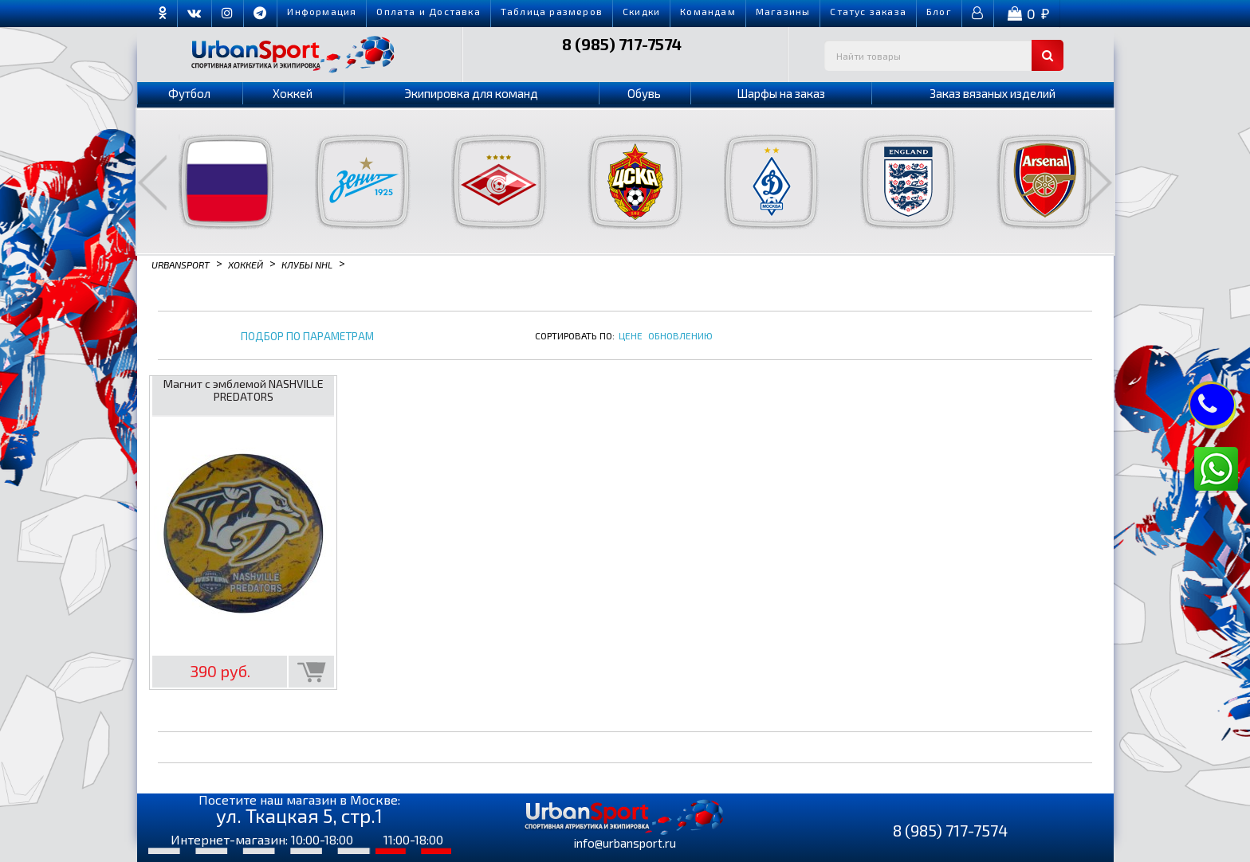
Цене (631, 335)
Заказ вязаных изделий (992, 93)
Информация (321, 11)
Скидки (641, 11)
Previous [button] (152, 182)
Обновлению (680, 335)
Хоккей (292, 93)
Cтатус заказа (868, 11)
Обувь (644, 93)
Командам (708, 11)
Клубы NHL (306, 263)
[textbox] (943, 55)
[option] (216, 181)
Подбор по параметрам (307, 337)
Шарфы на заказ (781, 93)
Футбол (189, 93)
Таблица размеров (552, 11)
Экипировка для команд (471, 93)
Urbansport (180, 263)
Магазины (783, 11)
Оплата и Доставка (428, 11)
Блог (939, 11)
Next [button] (1098, 182)
